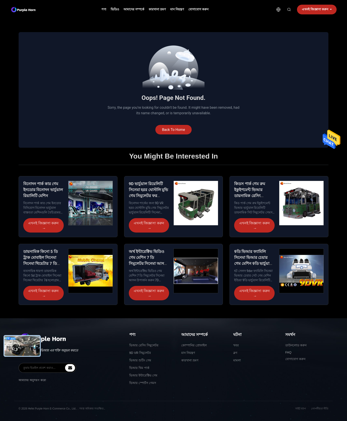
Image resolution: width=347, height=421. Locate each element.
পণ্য (103, 9)
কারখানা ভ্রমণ (157, 9)
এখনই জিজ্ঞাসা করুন (43, 225)
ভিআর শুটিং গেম (140, 360)
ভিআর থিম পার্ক (139, 368)
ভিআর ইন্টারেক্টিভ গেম (143, 375)
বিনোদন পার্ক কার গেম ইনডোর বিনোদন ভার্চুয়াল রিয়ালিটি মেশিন (43, 189)
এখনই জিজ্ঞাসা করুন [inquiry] (317, 9)
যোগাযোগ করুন (198, 9)
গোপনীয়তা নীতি (319, 408)
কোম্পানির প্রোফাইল (194, 345)
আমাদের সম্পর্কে (133, 9)
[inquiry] (70, 368)
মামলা (237, 360)
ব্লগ (235, 353)
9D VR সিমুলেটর (140, 353)
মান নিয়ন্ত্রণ (177, 9)
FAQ (288, 352)
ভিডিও (115, 9)
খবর (236, 345)
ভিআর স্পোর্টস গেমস (142, 383)
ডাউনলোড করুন (296, 345)
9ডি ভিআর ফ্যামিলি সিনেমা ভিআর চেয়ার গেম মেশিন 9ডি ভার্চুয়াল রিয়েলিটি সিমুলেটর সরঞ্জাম (253, 263)
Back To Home (173, 130)
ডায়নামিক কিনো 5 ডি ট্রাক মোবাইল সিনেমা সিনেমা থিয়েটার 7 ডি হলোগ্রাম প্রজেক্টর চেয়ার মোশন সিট (42, 263)
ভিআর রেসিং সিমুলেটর (143, 345)
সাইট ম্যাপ (300, 408)
